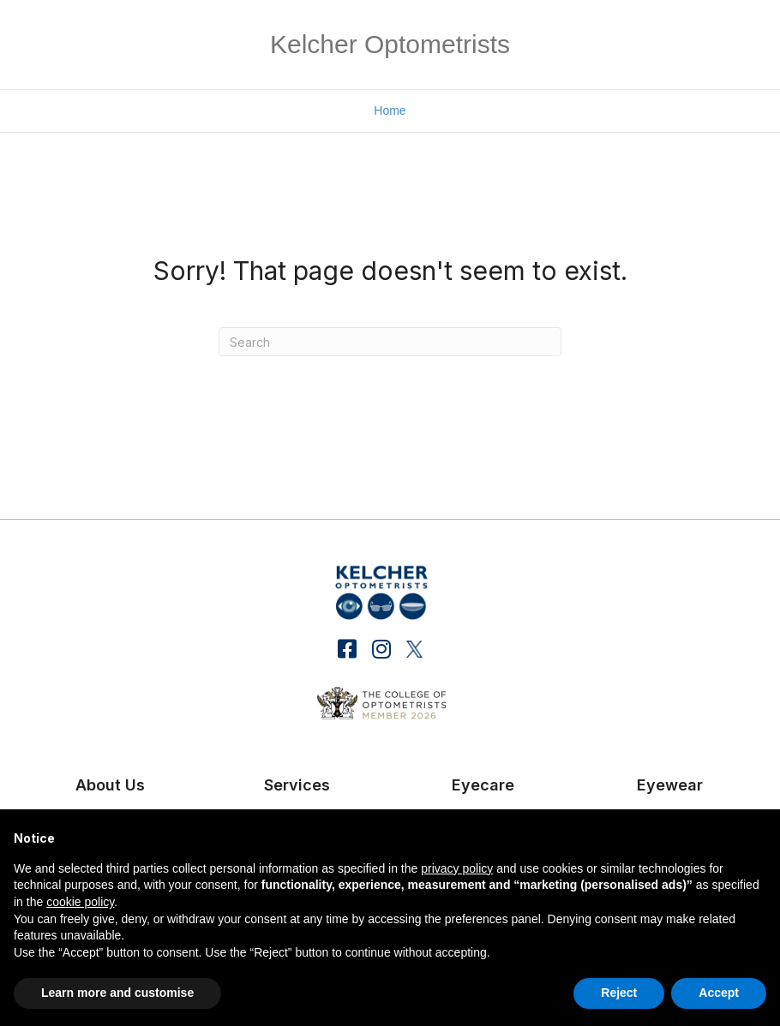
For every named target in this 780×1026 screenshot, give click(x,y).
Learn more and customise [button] (117, 992)
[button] (347, 648)
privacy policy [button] (457, 868)
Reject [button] (619, 992)
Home (389, 110)
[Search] (390, 341)
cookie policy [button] (80, 902)
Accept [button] (719, 992)
